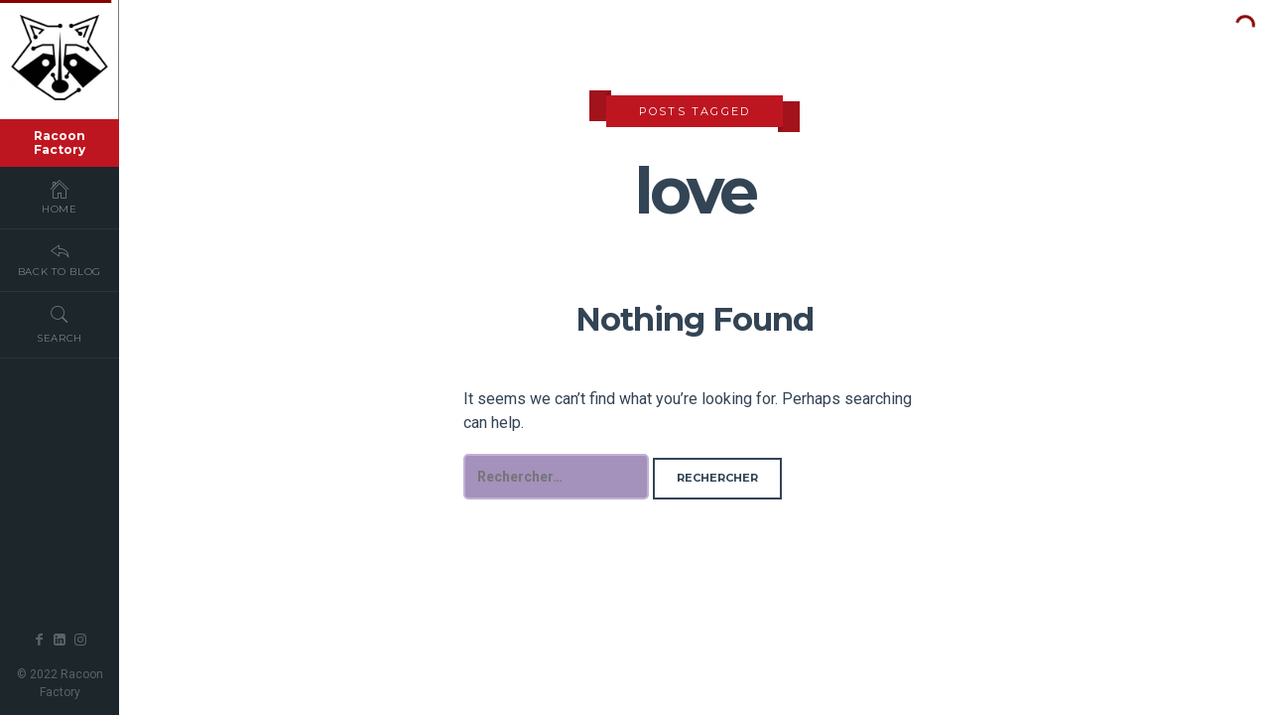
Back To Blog (59, 259)
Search (59, 324)
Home (59, 196)
